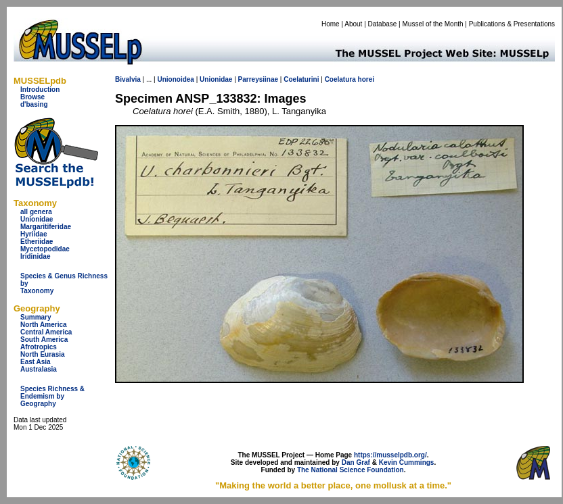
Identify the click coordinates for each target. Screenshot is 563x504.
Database (382, 24)
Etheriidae (36, 241)
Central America (46, 332)
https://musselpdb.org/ (390, 455)
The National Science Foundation (350, 470)
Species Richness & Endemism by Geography (52, 396)
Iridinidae (35, 256)
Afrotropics (38, 347)
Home (330, 24)
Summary (35, 317)
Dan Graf (356, 462)
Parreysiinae (258, 79)
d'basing (34, 104)
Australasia (38, 369)
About (353, 24)
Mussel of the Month (433, 24)
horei (366, 79)
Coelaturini (301, 79)
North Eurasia (42, 354)
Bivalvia (128, 79)
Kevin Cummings (406, 462)
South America (44, 339)
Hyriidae (33, 234)
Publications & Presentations (512, 24)
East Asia (35, 362)
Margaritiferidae (45, 226)
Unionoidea (175, 79)
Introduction (40, 89)
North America (43, 324)
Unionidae (36, 219)
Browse (32, 97)
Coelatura (340, 79)
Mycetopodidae (45, 249)
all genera (36, 212)
